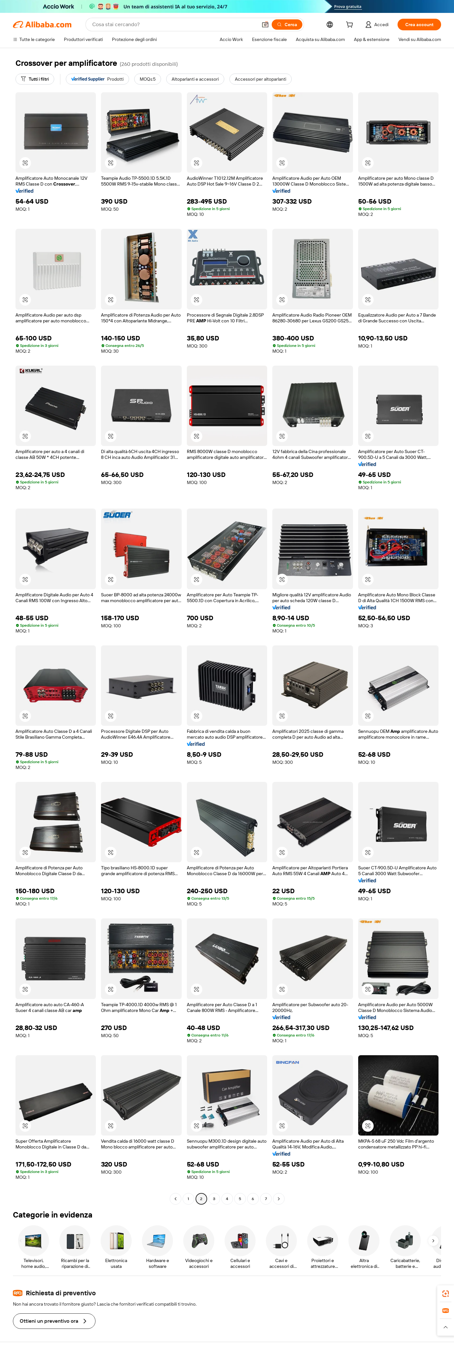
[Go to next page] (279, 1199)
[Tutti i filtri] (34, 79)
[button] (265, 24)
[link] (445, 1293)
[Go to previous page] (175, 1199)
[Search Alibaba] (174, 24)
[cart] (351, 25)
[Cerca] (287, 24)
